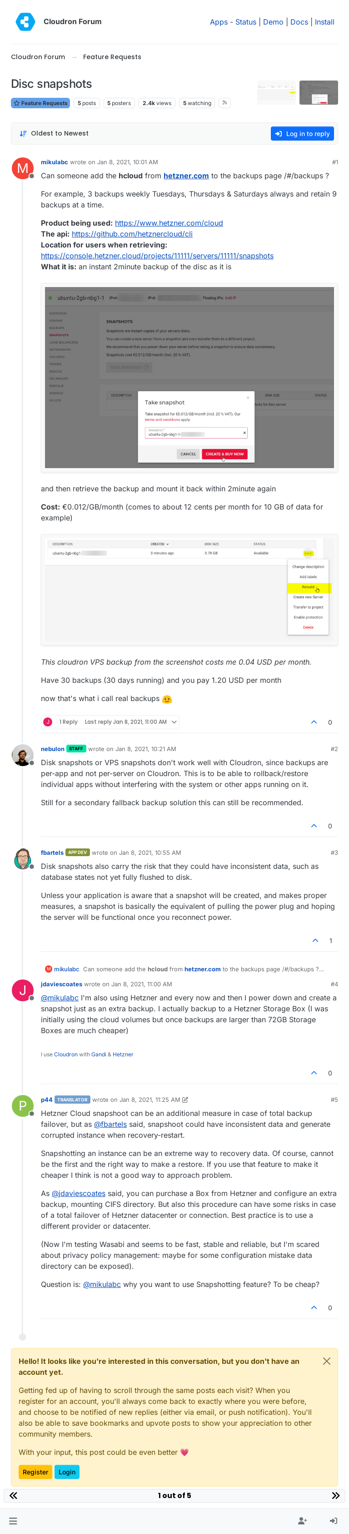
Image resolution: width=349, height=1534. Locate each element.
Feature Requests (40, 103)
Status (245, 21)
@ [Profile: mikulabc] (60, 997)
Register (35, 1472)
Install (324, 21)
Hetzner (123, 1054)
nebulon (53, 748)
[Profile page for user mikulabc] (23, 168)
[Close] (327, 1361)
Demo (273, 21)
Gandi (98, 1054)
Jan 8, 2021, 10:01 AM (127, 162)
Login (67, 1472)
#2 (334, 748)
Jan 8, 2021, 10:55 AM (150, 852)
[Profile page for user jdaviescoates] (23, 990)
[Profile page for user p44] (23, 1106)
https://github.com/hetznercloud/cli (132, 233)
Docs (299, 21)
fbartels (52, 852)
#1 (335, 162)
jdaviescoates (61, 984)
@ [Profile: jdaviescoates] (78, 1193)
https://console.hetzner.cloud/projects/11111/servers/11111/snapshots (157, 255)
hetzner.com (186, 175)
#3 (334, 852)
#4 (334, 984)
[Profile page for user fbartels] (23, 859)
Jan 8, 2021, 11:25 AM (150, 1099)
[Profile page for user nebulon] (23, 755)
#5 (334, 1099)
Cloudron (66, 1054)
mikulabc (54, 162)
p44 (47, 1099)
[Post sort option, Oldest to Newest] (54, 133)
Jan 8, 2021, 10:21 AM (145, 748)
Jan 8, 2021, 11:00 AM (141, 984)
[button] (13, 1521)
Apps (219, 21)
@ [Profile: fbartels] (110, 1124)
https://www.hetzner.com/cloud (169, 222)
